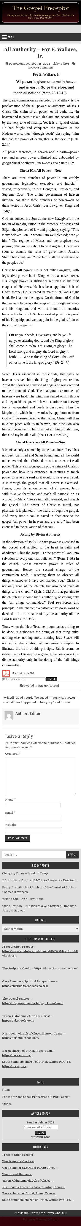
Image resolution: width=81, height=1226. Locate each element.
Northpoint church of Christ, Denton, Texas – (33, 1187)
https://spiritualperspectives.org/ (25, 986)
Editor (64, 63)
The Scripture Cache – (18, 1161)
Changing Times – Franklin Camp (25, 873)
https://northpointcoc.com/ (20, 1037)
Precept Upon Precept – (19, 1154)
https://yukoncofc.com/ (18, 1020)
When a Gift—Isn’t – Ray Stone (23, 898)
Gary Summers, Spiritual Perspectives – (30, 1167)
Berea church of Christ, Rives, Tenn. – (29, 1193)
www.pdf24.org (40, 1137)
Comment (13, 753)
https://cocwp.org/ (14, 1066)
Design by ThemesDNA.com (40, 1219)
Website (11, 824)
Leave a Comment (40, 67)
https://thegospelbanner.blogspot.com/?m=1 (32, 1003)
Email (10, 812)
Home (6, 1089)
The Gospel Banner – (17, 1174)
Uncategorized (48, 685)
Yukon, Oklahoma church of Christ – (27, 1180)
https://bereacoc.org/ (16, 1055)
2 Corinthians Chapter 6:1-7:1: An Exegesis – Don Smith (39, 880)
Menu (11, 37)
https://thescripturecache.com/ (56, 968)
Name (10, 799)
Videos (7, 1104)
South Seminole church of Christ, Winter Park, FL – (38, 1199)
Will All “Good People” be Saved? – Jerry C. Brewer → (41, 697)
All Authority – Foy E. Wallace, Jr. (40, 52)
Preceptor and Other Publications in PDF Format (36, 1096)
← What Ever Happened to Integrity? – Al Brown (36, 702)
